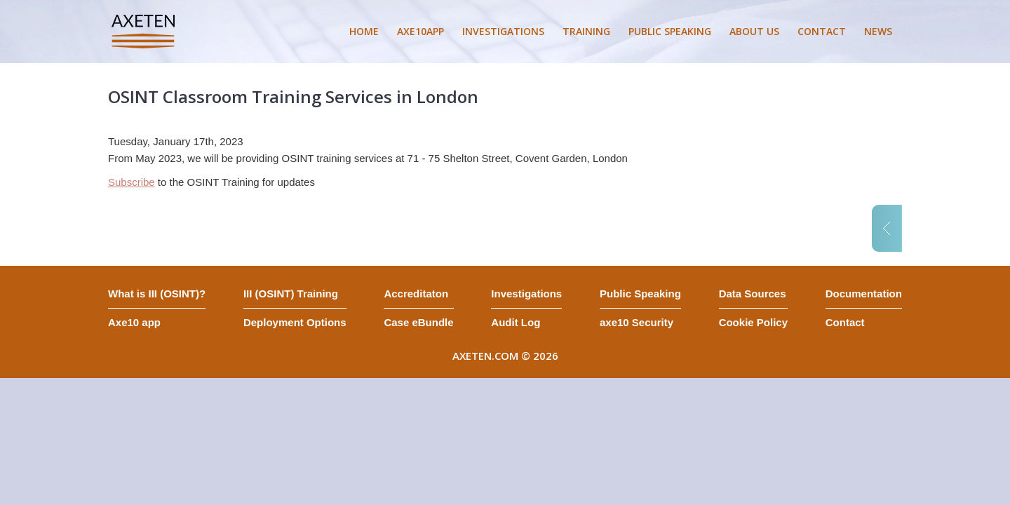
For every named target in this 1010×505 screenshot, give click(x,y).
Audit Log (515, 322)
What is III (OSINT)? (157, 293)
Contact (845, 322)
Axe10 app (134, 322)
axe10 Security (636, 322)
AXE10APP (420, 31)
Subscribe (131, 182)
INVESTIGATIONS (503, 31)
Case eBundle (418, 322)
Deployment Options (294, 322)
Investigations (526, 293)
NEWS (878, 31)
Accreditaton (416, 293)
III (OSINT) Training (290, 293)
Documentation (864, 293)
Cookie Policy (753, 322)
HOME (364, 31)
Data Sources (752, 293)
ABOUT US (754, 31)
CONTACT (821, 31)
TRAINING (586, 31)
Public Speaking (640, 293)
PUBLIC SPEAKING (669, 31)
